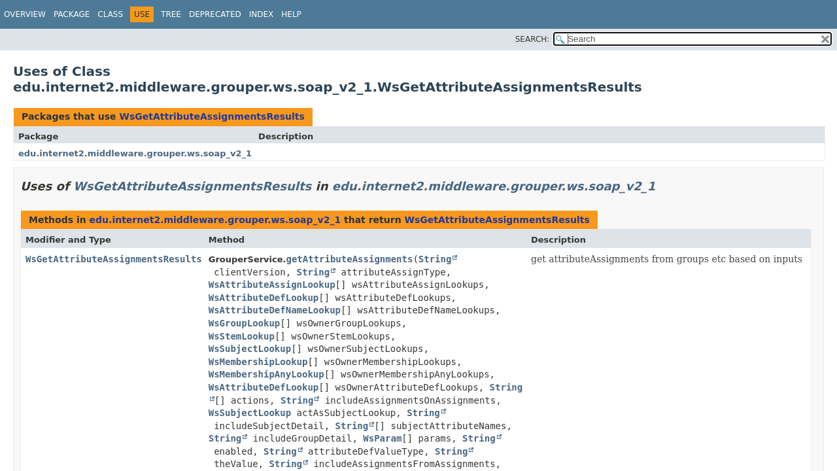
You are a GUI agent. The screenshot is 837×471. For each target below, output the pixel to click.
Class (110, 14)
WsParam (382, 438)
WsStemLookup (242, 336)
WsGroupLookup (245, 323)
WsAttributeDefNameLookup (275, 310)
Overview (25, 14)
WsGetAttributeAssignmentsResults (211, 116)
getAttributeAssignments (349, 259)
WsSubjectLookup (250, 348)
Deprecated (215, 14)
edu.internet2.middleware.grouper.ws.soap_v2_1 (135, 153)
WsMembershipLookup (258, 362)
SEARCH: (532, 39)
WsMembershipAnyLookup (266, 374)
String (435, 259)
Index (261, 14)
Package (72, 14)
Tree (171, 14)
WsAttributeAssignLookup (272, 284)
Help (291, 14)
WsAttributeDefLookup (264, 297)
